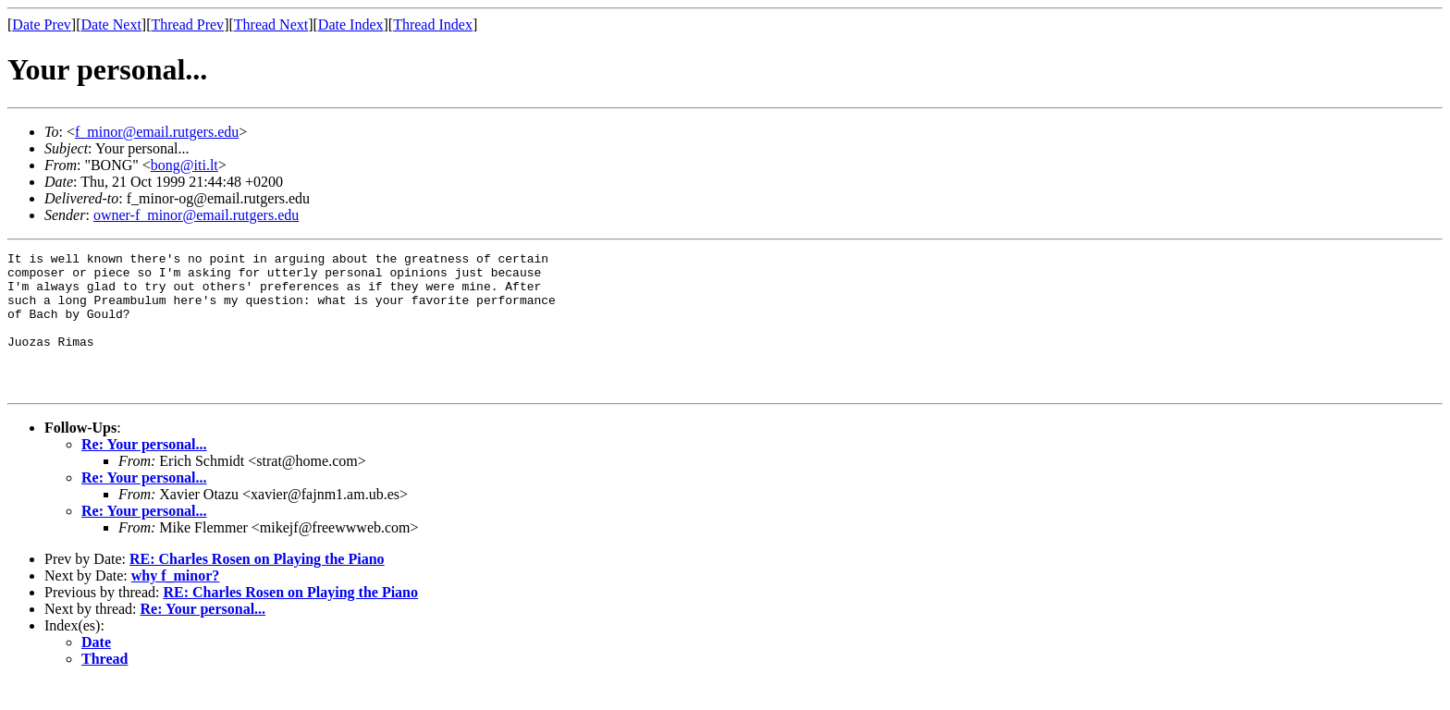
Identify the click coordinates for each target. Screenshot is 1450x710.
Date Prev (41, 24)
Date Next (111, 24)
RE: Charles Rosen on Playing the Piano (257, 586)
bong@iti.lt (184, 165)
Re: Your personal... (144, 472)
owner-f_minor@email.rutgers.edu (196, 215)
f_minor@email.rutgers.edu (157, 132)
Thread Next (271, 24)
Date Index (351, 24)
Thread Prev (187, 24)
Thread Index (433, 24)
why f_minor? (175, 603)
